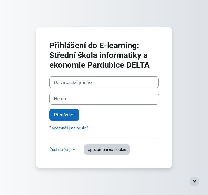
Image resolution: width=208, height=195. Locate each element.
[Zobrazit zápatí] (194, 181)
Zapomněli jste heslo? (68, 128)
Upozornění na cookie (107, 149)
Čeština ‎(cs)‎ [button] (60, 149)
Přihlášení (64, 115)
